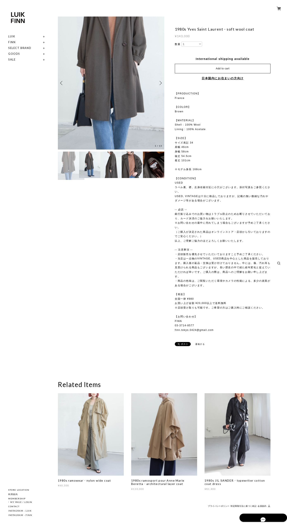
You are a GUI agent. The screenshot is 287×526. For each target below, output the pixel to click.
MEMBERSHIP (17, 498)
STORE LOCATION (18, 490)
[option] (111, 83)
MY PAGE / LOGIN (21, 502)
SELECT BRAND (19, 48)
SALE (11, 59)
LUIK (11, 36)
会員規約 (262, 506)
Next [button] (160, 83)
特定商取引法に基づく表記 (243, 506)
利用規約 (13, 494)
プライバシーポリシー (218, 506)
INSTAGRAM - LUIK (20, 510)
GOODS (14, 53)
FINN (11, 42)
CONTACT (13, 506)
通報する (200, 344)
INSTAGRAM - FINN (20, 515)
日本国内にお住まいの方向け (223, 78)
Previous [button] (62, 83)
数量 (177, 44)
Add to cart (223, 68)
